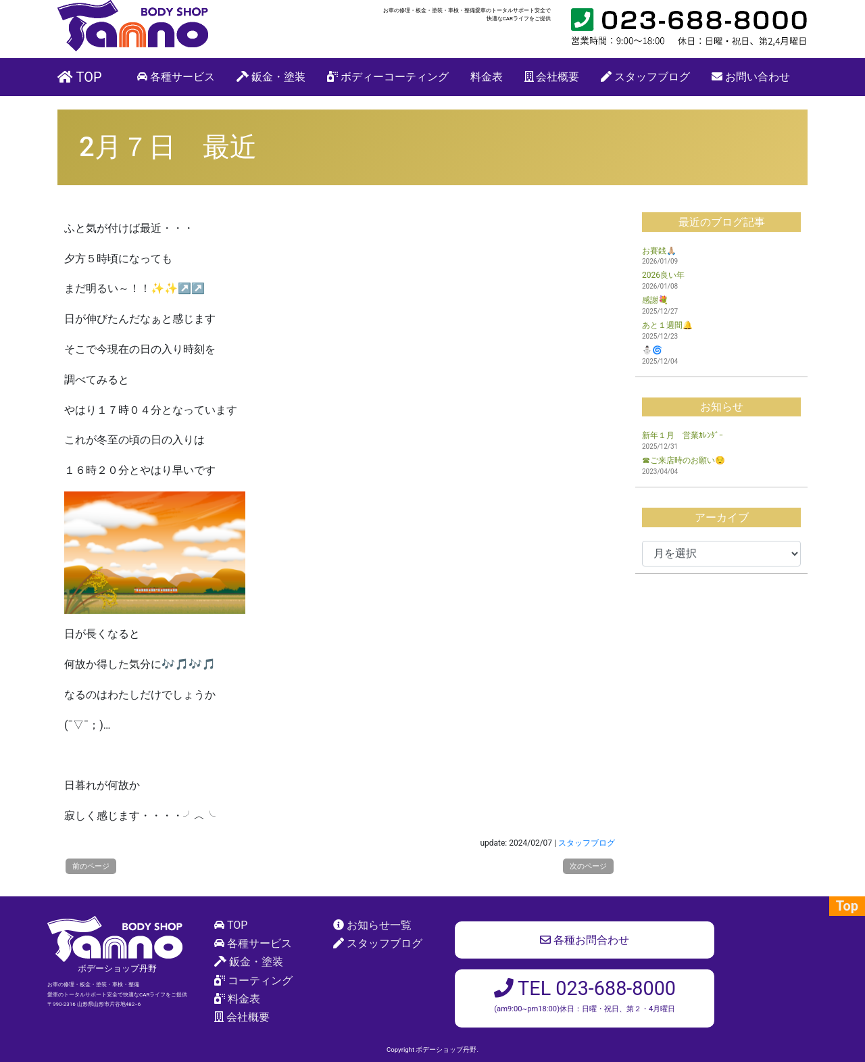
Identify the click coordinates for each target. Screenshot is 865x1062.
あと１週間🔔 (667, 325)
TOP (79, 77)
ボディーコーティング (388, 76)
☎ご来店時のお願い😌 (683, 460)
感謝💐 (655, 300)
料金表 (486, 76)
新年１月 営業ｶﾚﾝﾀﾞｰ (682, 435)
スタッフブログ (645, 76)
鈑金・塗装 (271, 76)
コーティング (260, 980)
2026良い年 (663, 275)
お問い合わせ (751, 76)
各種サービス (176, 76)
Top (847, 906)
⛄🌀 (652, 350)
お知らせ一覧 (379, 925)
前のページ (90, 866)
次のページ (588, 866)
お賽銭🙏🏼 (659, 251)
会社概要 (552, 76)
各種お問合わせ (584, 940)
